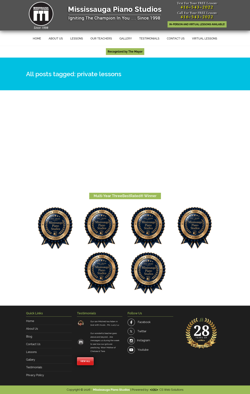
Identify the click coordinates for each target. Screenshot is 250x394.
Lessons (76, 38)
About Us (56, 38)
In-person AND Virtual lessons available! (197, 24)
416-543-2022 (197, 7)
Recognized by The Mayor (125, 51)
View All (85, 361)
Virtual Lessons (204, 38)
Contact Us (176, 38)
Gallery (125, 38)
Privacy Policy (35, 375)
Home (37, 38)
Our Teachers (101, 38)
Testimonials (149, 38)
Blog (29, 336)
